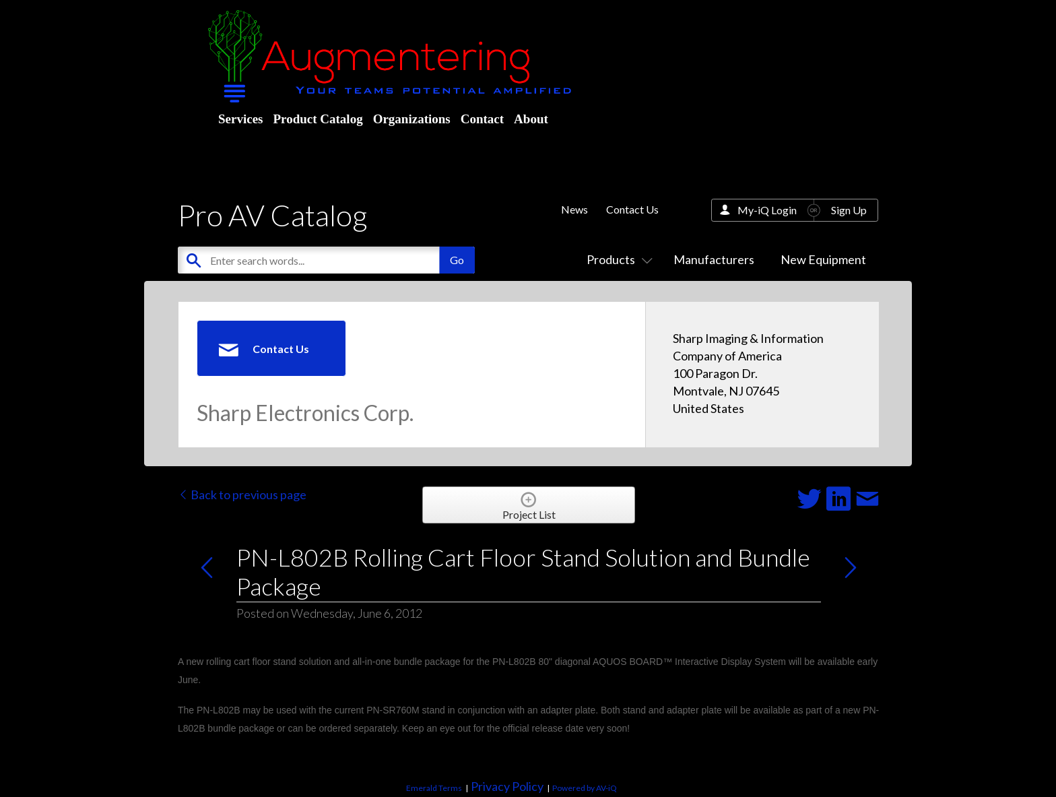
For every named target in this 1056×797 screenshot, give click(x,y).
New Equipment (823, 259)
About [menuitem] (531, 119)
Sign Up (849, 209)
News (574, 209)
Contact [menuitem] (482, 119)
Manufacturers (713, 259)
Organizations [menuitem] (412, 119)
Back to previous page (242, 494)
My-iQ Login (767, 209)
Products (617, 259)
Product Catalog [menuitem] (317, 119)
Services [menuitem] (240, 119)
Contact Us (632, 209)
